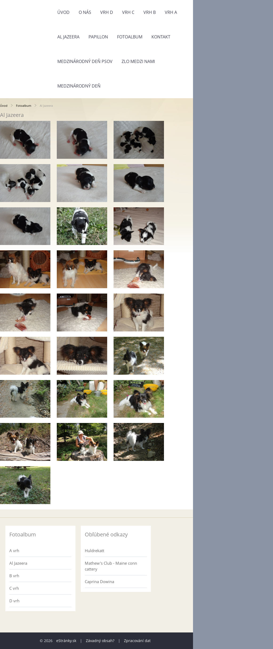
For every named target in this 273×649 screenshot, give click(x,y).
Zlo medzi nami (138, 61)
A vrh (14, 550)
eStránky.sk (66, 640)
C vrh (14, 588)
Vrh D (106, 12)
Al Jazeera (68, 37)
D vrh (14, 600)
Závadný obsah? (100, 640)
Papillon (98, 37)
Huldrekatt (94, 550)
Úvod (63, 12)
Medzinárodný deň (79, 86)
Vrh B (149, 12)
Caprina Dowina (99, 581)
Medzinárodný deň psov (85, 61)
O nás (85, 12)
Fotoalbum (129, 37)
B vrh (14, 575)
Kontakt (160, 37)
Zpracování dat (137, 640)
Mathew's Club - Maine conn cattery (111, 566)
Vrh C (128, 12)
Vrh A (171, 12)
